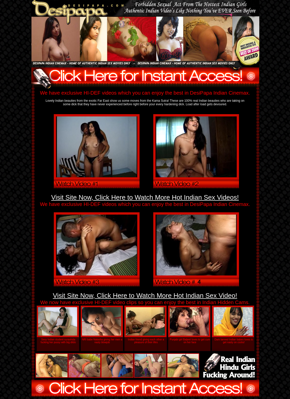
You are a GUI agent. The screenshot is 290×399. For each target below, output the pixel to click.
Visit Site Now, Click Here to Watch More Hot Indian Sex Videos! (145, 197)
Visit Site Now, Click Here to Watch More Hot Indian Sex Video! (145, 295)
